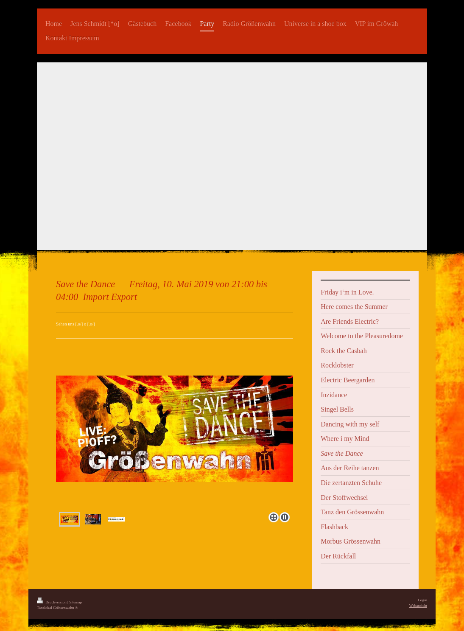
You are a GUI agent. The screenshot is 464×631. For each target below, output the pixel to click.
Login (422, 600)
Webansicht (418, 605)
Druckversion (52, 602)
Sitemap (75, 602)
